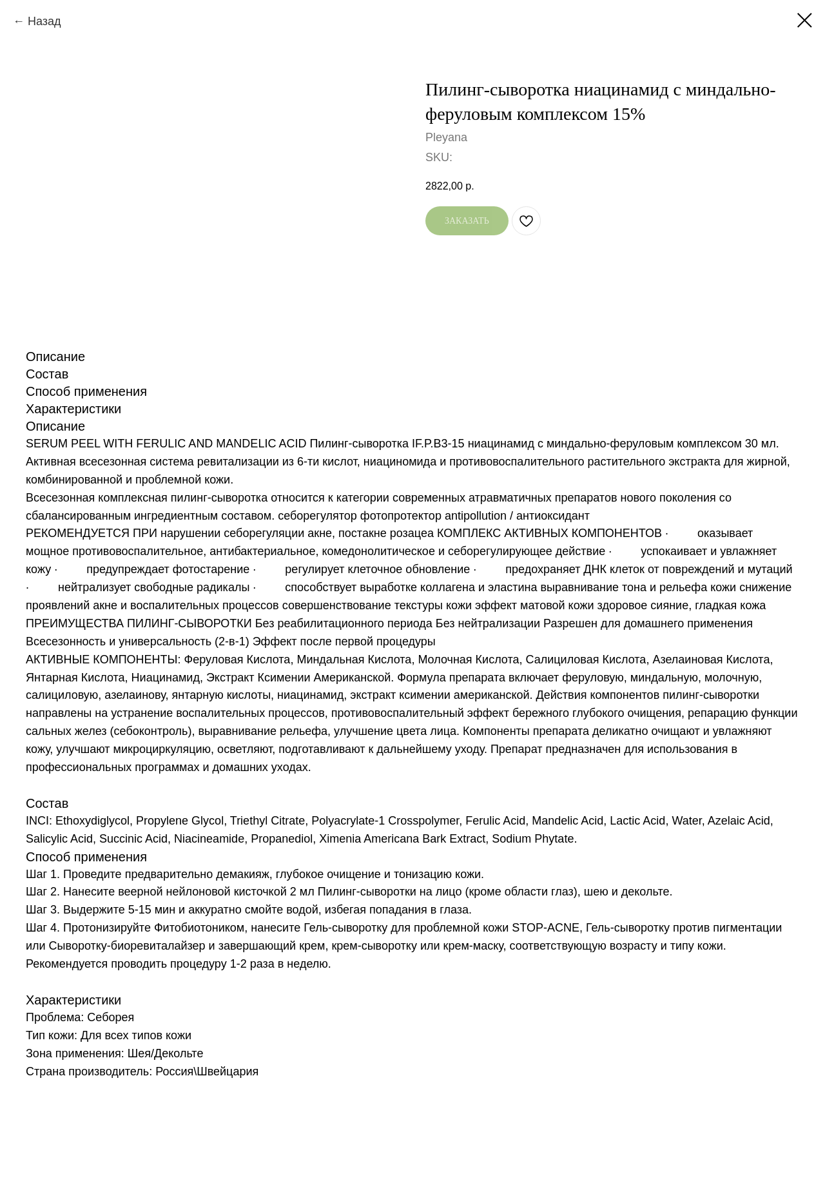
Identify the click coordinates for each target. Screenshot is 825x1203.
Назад (44, 21)
